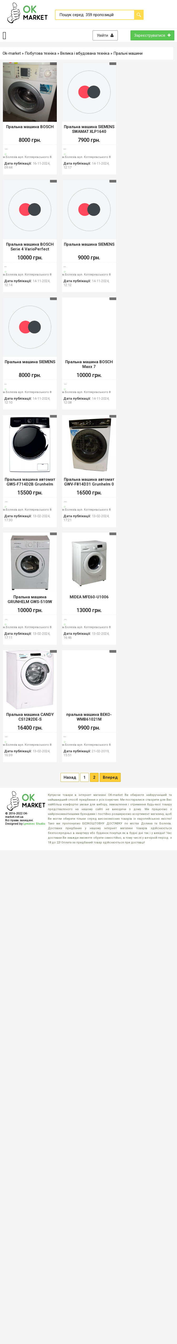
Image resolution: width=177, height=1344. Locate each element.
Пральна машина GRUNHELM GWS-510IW (30, 599)
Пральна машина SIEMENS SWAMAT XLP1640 (89, 129)
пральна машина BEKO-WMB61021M (89, 717)
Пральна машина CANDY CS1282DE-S (30, 717)
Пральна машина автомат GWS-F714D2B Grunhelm (30, 482)
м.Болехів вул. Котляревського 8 (27, 157)
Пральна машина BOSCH (30, 126)
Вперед (110, 777)
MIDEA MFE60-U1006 (89, 597)
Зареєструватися (152, 35)
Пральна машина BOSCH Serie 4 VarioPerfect (30, 246)
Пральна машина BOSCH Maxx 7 (89, 364)
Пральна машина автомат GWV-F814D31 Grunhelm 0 (89, 482)
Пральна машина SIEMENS (89, 244)
